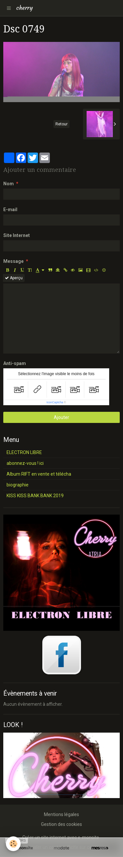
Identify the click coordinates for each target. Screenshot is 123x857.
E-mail (10, 209)
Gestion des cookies (61, 824)
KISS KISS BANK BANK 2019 (35, 495)
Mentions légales (61, 814)
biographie (18, 484)
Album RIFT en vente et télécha (39, 474)
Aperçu (14, 278)
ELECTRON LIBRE (24, 452)
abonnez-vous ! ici (25, 463)
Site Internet (16, 235)
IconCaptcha (55, 402)
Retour (61, 124)
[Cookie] (13, 843)
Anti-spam (14, 363)
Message (13, 261)
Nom (8, 183)
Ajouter (61, 417)
